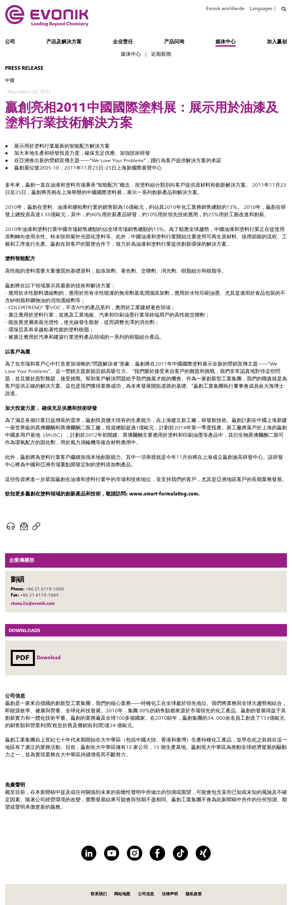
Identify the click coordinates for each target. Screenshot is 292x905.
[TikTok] (180, 853)
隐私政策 (194, 894)
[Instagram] (134, 853)
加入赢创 (277, 42)
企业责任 (123, 42)
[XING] (203, 853)
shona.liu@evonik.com (33, 603)
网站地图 (122, 894)
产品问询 (174, 42)
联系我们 (99, 894)
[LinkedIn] (89, 853)
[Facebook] (157, 853)
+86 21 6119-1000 (45, 588)
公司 (10, 42)
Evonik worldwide (225, 8)
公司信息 (146, 894)
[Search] (284, 9)
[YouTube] (111, 853)
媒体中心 (225, 42)
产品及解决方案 (64, 42)
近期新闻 (161, 54)
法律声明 (170, 894)
